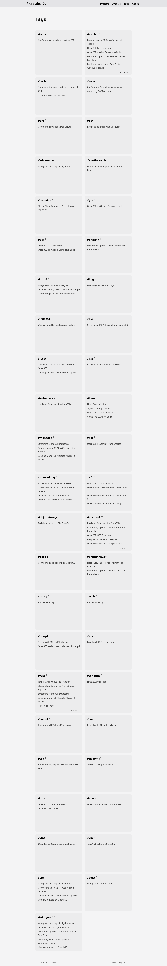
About (135, 3)
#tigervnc (93, 758)
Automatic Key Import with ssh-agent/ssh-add (58, 89)
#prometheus (96, 557)
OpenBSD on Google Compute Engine (105, 206)
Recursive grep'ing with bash (52, 94)
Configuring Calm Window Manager (104, 87)
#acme (42, 34)
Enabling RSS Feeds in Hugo (100, 285)
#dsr (90, 120)
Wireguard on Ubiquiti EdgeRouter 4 (56, 166)
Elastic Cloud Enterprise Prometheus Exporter (105, 168)
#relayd (43, 636)
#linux (91, 398)
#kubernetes (46, 398)
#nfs (90, 477)
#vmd (42, 838)
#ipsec (42, 358)
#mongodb (45, 438)
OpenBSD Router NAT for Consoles (104, 443)
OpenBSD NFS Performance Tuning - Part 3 (107, 489)
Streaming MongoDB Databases (53, 443)
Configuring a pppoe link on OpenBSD (56, 562)
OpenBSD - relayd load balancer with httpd (59, 289)
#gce (90, 200)
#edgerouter (46, 160)
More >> (124, 72)
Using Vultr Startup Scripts (100, 883)
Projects (104, 3)
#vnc (90, 838)
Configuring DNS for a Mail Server (54, 126)
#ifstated (44, 319)
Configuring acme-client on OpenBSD (56, 40)
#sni (90, 719)
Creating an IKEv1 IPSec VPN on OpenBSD (107, 325)
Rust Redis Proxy (46, 602)
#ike (90, 319)
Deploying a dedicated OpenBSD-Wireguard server (103, 66)
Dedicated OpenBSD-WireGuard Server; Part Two (106, 58)
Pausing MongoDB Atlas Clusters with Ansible (105, 42)
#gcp (41, 239)
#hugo (91, 279)
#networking (47, 477)
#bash (42, 81)
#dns (41, 120)
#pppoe (43, 557)
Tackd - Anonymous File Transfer (54, 523)
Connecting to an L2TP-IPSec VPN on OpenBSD (56, 366)
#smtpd (43, 719)
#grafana (93, 239)
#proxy (43, 596)
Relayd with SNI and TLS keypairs (54, 285)
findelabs (34, 4)
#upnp (91, 798)
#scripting (94, 675)
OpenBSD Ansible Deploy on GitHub (104, 52)
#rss (90, 636)
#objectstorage (48, 517)
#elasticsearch (97, 160)
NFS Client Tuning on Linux (100, 412)
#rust (42, 675)
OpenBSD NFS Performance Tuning (104, 503)
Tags (126, 3)
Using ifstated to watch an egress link (56, 325)
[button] (44, 3)
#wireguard (46, 917)
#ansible (93, 34)
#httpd (43, 279)
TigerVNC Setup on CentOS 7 (101, 408)
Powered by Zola (119, 962)
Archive (116, 3)
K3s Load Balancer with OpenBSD (103, 126)
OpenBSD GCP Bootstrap (99, 48)
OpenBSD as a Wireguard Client (53, 495)
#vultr (91, 877)
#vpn (41, 877)
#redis (91, 596)
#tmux (42, 798)
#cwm (91, 81)
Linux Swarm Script (96, 404)
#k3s (90, 358)
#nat (90, 438)
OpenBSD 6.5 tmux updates (51, 804)
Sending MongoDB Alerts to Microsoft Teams (56, 457)
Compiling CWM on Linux (99, 91)
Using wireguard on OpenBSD (52, 899)
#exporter (45, 200)
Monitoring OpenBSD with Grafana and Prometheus (106, 247)
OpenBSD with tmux (48, 808)
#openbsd (94, 517)
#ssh (41, 758)
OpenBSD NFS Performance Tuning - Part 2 (107, 497)
